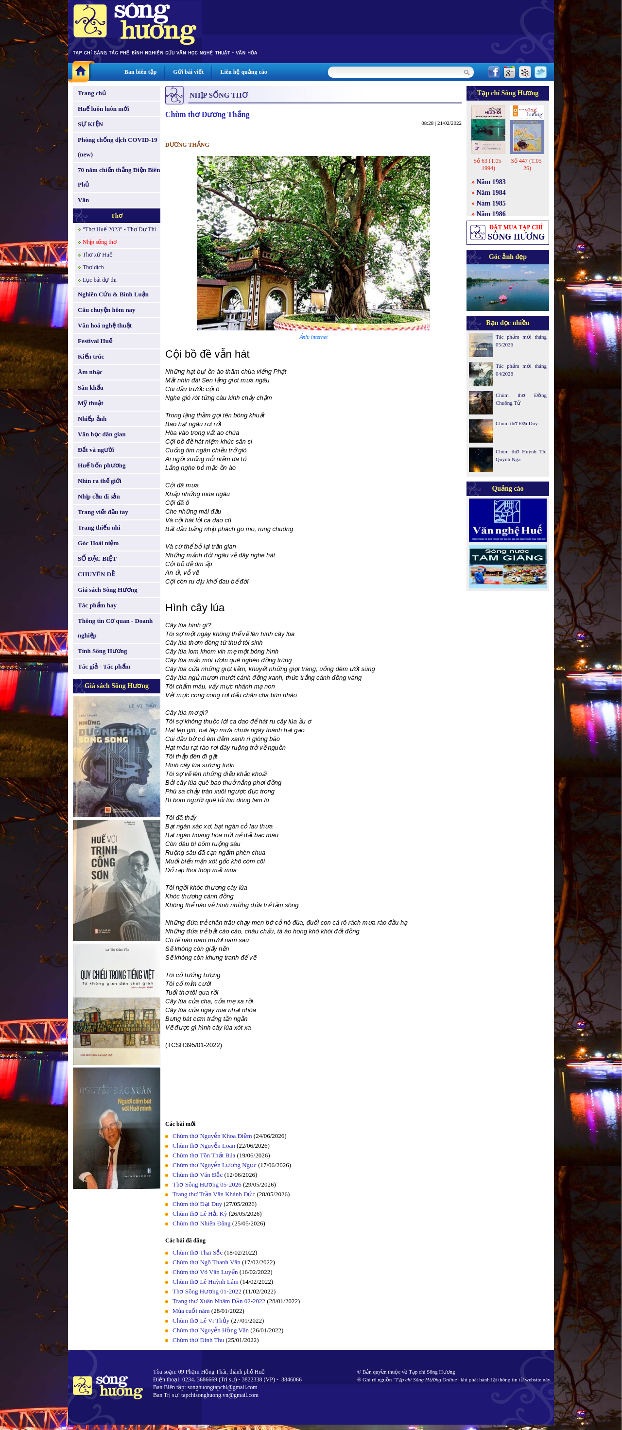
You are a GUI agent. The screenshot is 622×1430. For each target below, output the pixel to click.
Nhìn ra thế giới (99, 480)
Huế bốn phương (102, 465)
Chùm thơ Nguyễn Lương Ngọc (215, 1165)
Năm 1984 (491, 192)
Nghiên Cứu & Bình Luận (113, 294)
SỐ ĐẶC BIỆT (97, 558)
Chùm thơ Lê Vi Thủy (201, 1320)
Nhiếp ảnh (92, 418)
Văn (83, 200)
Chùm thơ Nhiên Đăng (202, 1223)
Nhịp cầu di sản (99, 496)
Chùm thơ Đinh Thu (198, 1340)
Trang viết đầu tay (103, 512)
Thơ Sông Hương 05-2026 (207, 1184)
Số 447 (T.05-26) (527, 164)
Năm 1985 (491, 203)
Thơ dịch (93, 267)
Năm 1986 (491, 214)
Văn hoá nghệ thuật (105, 325)
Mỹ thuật (91, 403)
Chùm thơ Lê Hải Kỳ (200, 1213)
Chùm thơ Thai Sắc (198, 1252)
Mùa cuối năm (191, 1310)
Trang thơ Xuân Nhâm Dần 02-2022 (219, 1301)
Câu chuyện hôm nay (107, 309)
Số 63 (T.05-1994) (488, 164)
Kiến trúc (91, 356)
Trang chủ (92, 93)
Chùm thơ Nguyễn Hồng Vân (211, 1330)
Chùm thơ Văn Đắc (198, 1174)
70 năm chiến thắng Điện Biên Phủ (119, 177)
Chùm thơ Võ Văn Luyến (205, 1271)
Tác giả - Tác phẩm (104, 666)
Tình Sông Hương (102, 651)
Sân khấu (91, 387)
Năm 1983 (491, 182)
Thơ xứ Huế (98, 254)
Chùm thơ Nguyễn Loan (204, 1145)
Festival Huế (95, 341)
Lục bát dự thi (100, 279)
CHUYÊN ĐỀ (96, 574)
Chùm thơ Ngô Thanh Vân (207, 1262)
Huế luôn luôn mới (103, 108)
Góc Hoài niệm (98, 543)
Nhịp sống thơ (100, 242)
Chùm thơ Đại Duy (197, 1203)
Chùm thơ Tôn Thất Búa (204, 1155)
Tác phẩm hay (97, 605)
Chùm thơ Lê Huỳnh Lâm (206, 1281)
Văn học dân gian (102, 434)
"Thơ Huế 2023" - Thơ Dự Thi (119, 229)
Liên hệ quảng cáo (243, 72)
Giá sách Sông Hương (108, 589)
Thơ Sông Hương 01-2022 (207, 1291)
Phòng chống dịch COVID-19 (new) (117, 147)
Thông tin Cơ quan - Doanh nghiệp (115, 628)
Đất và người (96, 449)
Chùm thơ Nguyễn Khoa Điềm (212, 1135)
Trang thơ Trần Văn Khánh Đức (214, 1194)
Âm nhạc (90, 372)
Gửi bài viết (188, 72)
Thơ (116, 215)
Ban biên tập (140, 72)
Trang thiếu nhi (99, 527)
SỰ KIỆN (90, 124)
